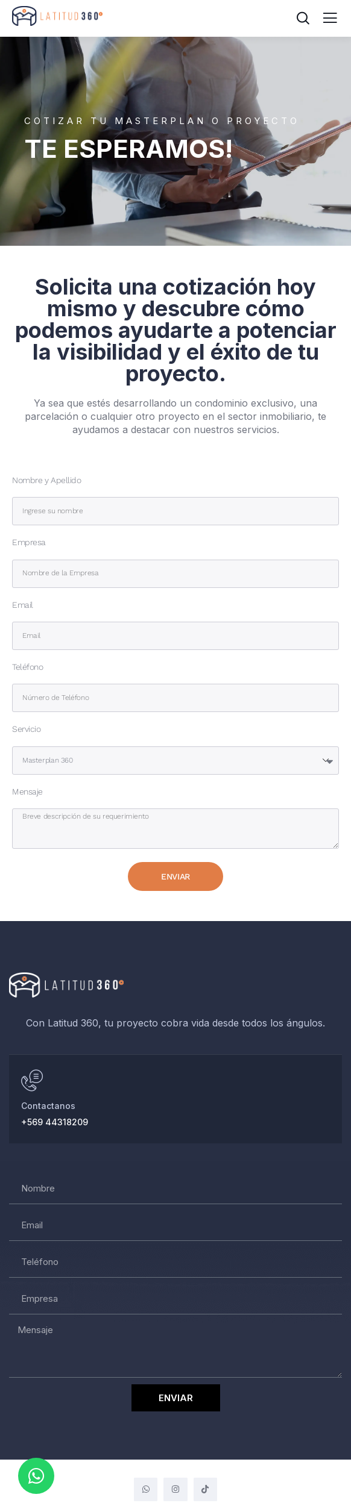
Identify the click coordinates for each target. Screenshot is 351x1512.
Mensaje (27, 791)
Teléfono (27, 667)
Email (22, 605)
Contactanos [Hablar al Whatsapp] (48, 1106)
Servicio (26, 729)
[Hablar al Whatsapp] (32, 1081)
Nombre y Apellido (46, 480)
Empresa (29, 542)
